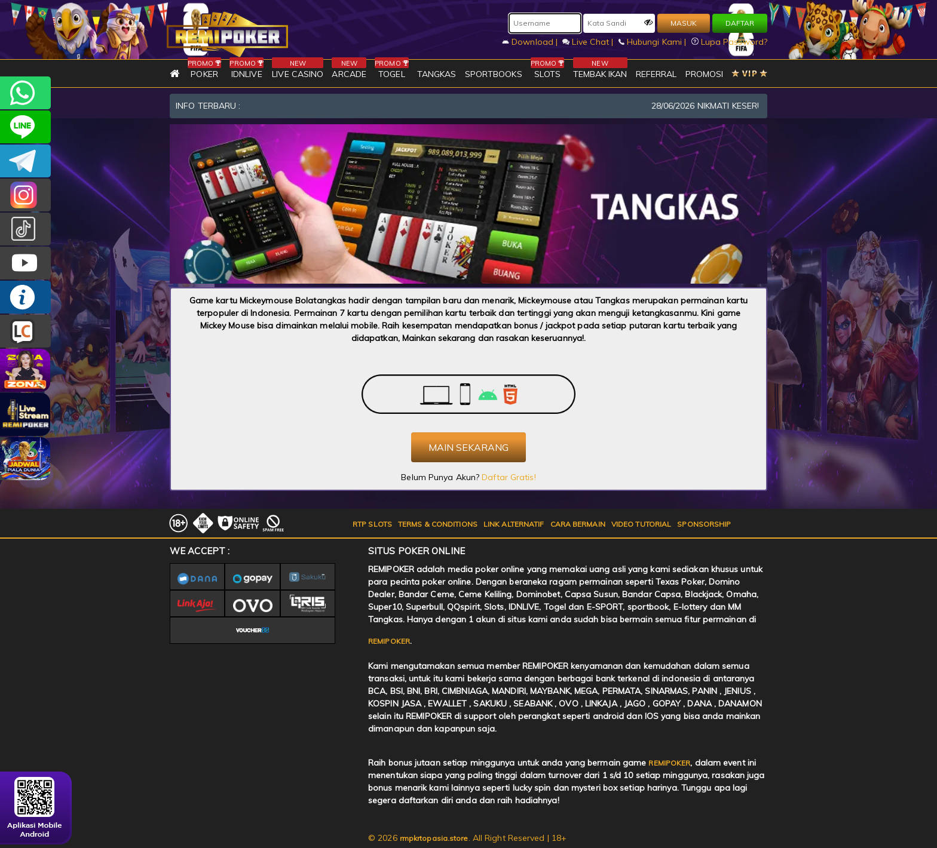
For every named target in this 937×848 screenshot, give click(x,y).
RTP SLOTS (372, 524)
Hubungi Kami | (653, 41)
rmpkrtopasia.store (434, 838)
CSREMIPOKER (25, 195)
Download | (531, 41)
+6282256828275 (25, 92)
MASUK (683, 23)
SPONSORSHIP (704, 524)
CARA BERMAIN (577, 524)
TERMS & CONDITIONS (437, 524)
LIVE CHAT (25, 331)
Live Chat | (589, 41)
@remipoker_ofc (25, 229)
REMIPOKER (389, 641)
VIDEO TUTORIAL (641, 524)
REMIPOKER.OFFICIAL (25, 263)
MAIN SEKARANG (468, 447)
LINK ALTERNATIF (513, 524)
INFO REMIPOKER (25, 297)
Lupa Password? (729, 41)
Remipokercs (25, 161)
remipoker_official (25, 126)
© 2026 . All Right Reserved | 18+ (467, 837)
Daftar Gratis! (508, 477)
